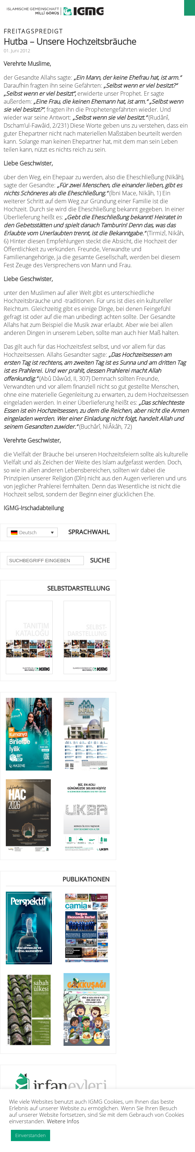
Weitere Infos (63, 1121)
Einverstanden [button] (30, 1135)
